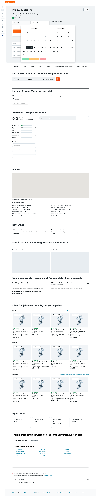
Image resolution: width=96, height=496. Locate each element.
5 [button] (31, 40)
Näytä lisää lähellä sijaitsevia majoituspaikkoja (77, 310)
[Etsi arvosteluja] (59, 118)
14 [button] (38, 44)
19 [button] (31, 47)
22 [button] (42, 47)
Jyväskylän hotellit (20, 451)
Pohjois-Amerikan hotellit (29, 492)
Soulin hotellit (66, 449)
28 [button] (38, 51)
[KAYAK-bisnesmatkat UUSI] (2, 27)
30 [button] (45, 51)
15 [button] (42, 44)
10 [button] (24, 44)
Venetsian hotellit (20, 458)
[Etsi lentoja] (2, 6)
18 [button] (27, 47)
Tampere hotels (19, 460)
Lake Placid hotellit (73, 492)
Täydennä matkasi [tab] (33, 440)
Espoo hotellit (42, 455)
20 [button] (34, 47)
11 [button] (27, 44)
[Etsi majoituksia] (2, 10)
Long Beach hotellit (43, 453)
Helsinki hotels (42, 458)
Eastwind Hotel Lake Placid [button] (19, 329)
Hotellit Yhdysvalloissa (41, 492)
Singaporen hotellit (67, 453)
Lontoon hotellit (19, 449)
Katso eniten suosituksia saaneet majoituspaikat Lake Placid (74, 374)
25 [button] (27, 51)
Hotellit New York (50, 492)
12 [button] (31, 44)
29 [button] (42, 51)
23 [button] (45, 47)
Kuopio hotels (19, 462)
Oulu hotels (65, 458)
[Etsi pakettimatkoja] (2, 16)
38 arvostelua (22, 18)
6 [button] (34, 40)
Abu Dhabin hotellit (20, 453)
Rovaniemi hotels (67, 460)
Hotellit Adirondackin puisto (62, 492)
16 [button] (45, 44)
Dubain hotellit (42, 449)
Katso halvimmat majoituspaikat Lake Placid (78, 342)
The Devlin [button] (34, 329)
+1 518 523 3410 (16, 15)
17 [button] (23, 47)
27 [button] (34, 51)
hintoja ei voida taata (47, 475)
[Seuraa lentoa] (2, 23)
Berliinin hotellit (42, 451)
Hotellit (21, 492)
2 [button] (45, 36)
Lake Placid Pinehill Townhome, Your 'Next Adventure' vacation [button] (78, 330)
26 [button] (31, 51)
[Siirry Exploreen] (2, 20)
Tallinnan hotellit (66, 455)
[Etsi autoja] (2, 13)
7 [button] (38, 40)
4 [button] (27, 40)
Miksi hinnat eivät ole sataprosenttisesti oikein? (51, 485)
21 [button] (38, 47)
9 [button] (45, 40)
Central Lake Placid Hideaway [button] (77, 361)
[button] (2, 2)
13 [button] (34, 44)
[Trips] (2, 31)
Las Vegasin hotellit (20, 455)
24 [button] (24, 51)
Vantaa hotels (42, 460)
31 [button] (24, 55)
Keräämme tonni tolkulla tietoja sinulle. (51, 482)
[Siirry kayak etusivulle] (10, 2)
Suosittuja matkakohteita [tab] (21, 440)
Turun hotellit (66, 451)
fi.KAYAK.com (15, 492)
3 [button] (61, 36)
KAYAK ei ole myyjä (51, 479)
